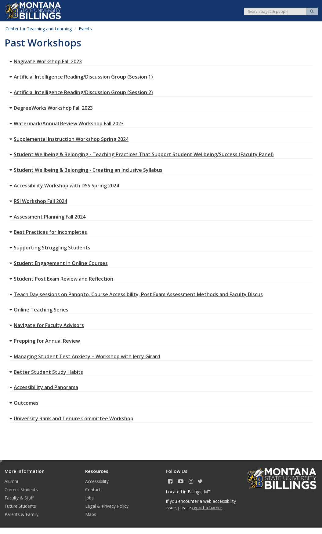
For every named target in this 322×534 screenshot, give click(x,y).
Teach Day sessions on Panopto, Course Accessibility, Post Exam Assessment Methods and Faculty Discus (136, 294)
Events (85, 28)
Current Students (21, 489)
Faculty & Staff (19, 498)
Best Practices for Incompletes (48, 232)
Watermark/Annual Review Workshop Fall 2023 (66, 123)
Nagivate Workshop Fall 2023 (45, 61)
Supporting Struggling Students (49, 247)
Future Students (20, 506)
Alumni (11, 481)
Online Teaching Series (38, 309)
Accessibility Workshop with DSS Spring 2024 (64, 185)
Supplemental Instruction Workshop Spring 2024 (68, 139)
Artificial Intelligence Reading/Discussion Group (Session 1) (81, 76)
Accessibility (97, 481)
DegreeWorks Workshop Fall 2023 (51, 108)
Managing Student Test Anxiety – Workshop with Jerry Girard (84, 356)
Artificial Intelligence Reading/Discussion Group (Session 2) (81, 92)
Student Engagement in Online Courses (58, 263)
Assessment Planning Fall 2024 (47, 216)
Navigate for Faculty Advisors (46, 325)
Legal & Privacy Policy (106, 506)
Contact (93, 489)
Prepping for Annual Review (44, 340)
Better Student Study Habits (46, 372)
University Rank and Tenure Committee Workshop (71, 418)
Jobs (89, 498)
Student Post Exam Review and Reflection (61, 278)
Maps (90, 514)
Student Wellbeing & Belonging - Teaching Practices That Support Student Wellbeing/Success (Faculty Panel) (141, 154)
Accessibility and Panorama (43, 387)
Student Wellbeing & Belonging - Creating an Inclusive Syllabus (85, 170)
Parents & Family (21, 514)
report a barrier (207, 507)
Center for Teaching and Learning (38, 28)
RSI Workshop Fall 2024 (38, 201)
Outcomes (23, 403)
